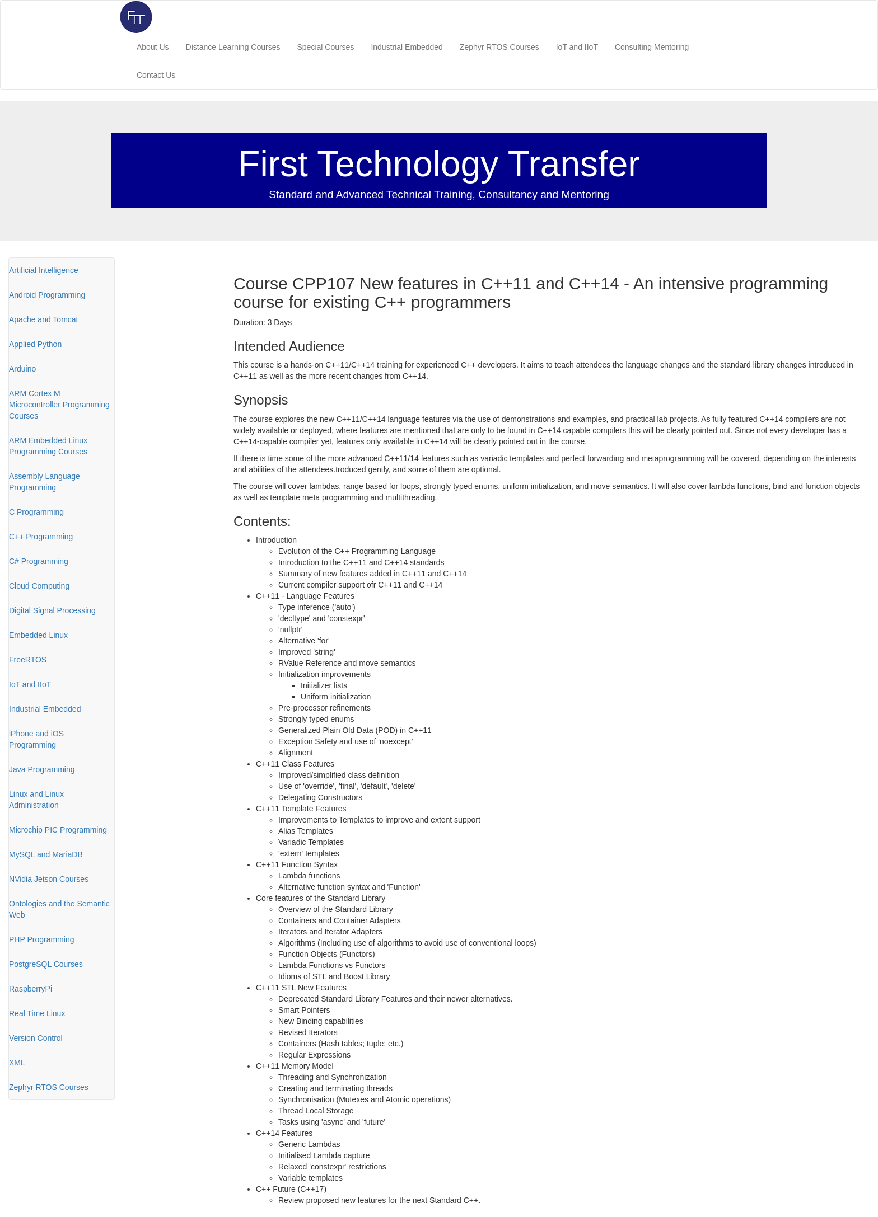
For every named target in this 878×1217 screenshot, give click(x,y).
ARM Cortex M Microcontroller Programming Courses (59, 404)
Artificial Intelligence (43, 270)
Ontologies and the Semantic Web (59, 909)
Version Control (36, 1037)
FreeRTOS (27, 659)
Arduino (22, 368)
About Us (153, 47)
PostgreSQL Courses (46, 964)
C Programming (36, 512)
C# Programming (38, 561)
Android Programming (47, 294)
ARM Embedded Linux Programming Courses (48, 446)
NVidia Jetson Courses (48, 879)
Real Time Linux (37, 1013)
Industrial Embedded (406, 47)
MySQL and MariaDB (46, 854)
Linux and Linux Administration (36, 800)
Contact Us (156, 75)
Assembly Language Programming (44, 482)
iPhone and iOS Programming (36, 739)
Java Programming (42, 769)
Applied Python (35, 344)
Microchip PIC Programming (58, 829)
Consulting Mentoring (652, 47)
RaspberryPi (30, 988)
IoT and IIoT (577, 47)
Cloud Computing (39, 585)
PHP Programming (41, 939)
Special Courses (325, 47)
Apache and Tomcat (43, 319)
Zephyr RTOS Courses (499, 47)
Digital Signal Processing (52, 610)
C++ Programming (41, 536)
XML (17, 1062)
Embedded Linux (38, 635)
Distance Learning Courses (233, 47)
